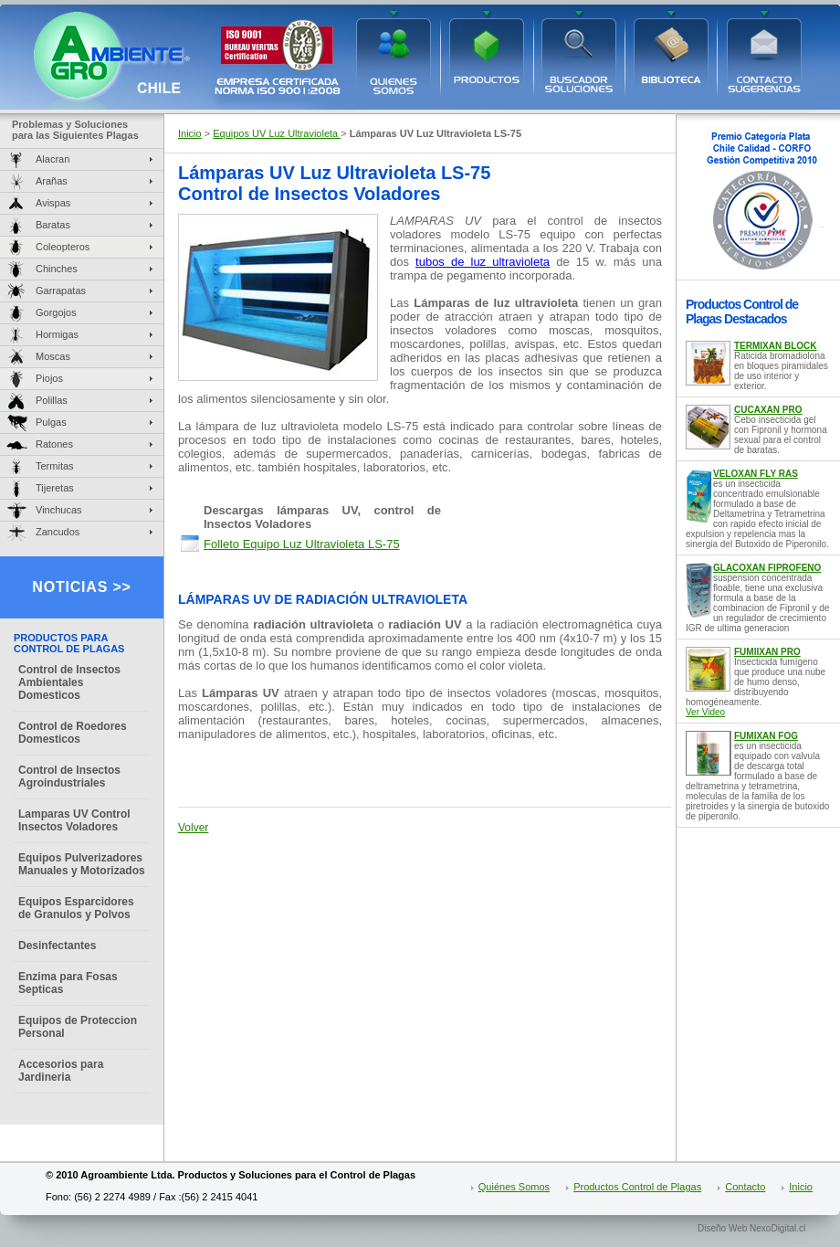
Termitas (55, 465)
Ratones (54, 444)
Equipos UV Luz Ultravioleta (277, 133)
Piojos (49, 378)
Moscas (53, 356)
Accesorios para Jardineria (60, 1070)
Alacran (52, 158)
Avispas (53, 202)
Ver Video (705, 712)
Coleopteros (62, 246)
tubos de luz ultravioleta (482, 262)
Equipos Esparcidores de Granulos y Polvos (76, 908)
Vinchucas (59, 509)
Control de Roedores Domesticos (72, 732)
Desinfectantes (57, 945)
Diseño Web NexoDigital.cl (751, 1228)
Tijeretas (55, 487)
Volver (193, 827)
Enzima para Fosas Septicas (68, 983)
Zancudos (57, 531)
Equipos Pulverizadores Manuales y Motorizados (81, 864)
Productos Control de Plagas (637, 1186)
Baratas (53, 224)
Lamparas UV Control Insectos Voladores (74, 820)
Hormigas (57, 334)
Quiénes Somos (514, 1186)
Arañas (52, 180)
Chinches (57, 268)
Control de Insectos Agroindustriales (69, 776)
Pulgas (51, 422)
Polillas (52, 400)
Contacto (745, 1186)
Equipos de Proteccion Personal (77, 1027)
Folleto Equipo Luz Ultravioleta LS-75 (302, 544)
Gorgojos (56, 312)
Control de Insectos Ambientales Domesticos (69, 682)
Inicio (190, 133)
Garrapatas (61, 290)
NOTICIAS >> (81, 587)
